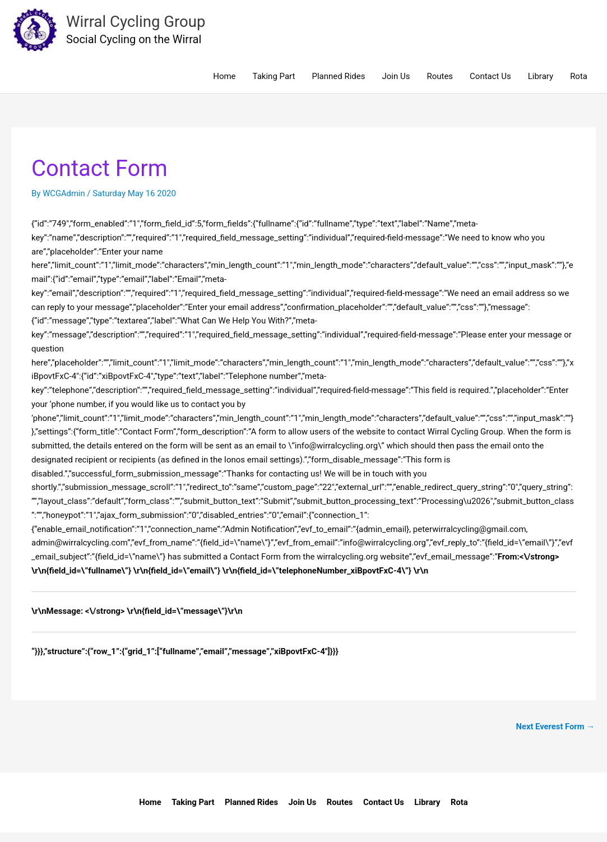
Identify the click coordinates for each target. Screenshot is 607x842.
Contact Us (490, 85)
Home (224, 85)
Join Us (396, 85)
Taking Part (274, 85)
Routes (440, 85)
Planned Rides (338, 85)
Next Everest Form (555, 735)
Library (540, 85)
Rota (578, 85)
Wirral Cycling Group (146, 25)
